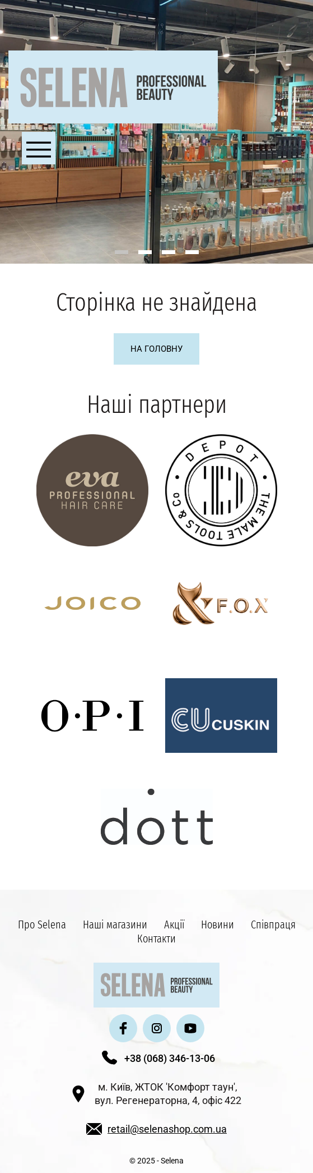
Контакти (156, 938)
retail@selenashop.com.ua (167, 1129)
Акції (174, 924)
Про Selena (42, 924)
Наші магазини (115, 924)
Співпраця (273, 924)
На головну (156, 349)
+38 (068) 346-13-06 (169, 1058)
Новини (217, 924)
